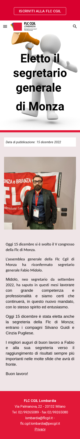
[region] (40, 10)
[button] (5, 26)
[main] (40, 82)
